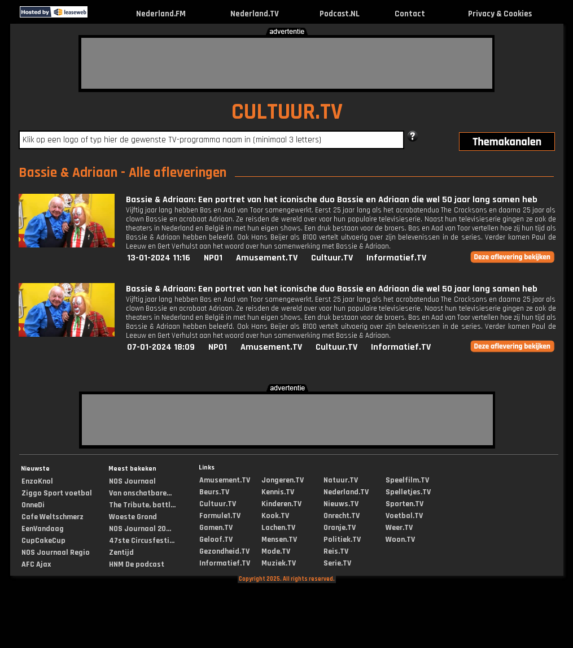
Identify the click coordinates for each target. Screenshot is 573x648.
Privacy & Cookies (500, 13)
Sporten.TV (404, 504)
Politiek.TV (342, 539)
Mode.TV (275, 551)
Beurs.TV (214, 492)
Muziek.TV (278, 563)
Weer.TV (399, 528)
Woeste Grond (133, 517)
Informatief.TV (396, 258)
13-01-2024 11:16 (158, 258)
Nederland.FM (161, 13)
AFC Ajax (36, 564)
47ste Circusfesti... (141, 541)
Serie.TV (337, 563)
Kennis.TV (277, 492)
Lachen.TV (278, 528)
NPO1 (213, 258)
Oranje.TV (339, 528)
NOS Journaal (132, 481)
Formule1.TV (219, 516)
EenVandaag (42, 529)
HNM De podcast (136, 564)
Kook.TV (275, 516)
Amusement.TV (267, 258)
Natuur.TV (340, 480)
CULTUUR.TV (287, 112)
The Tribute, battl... (142, 505)
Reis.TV (335, 551)
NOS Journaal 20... (140, 529)
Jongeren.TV (282, 480)
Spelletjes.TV (408, 492)
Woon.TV (400, 539)
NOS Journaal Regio (55, 552)
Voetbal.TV (404, 516)
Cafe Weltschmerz (52, 517)
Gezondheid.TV (224, 551)
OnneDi (33, 505)
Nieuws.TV (340, 504)
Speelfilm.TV (407, 480)
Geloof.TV (216, 539)
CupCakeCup (43, 541)
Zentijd (121, 552)
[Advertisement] (286, 63)
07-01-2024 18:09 (161, 347)
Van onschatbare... (140, 493)
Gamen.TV (216, 528)
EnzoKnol (37, 481)
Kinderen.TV (281, 504)
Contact (410, 13)
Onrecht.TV (341, 516)
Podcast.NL (340, 13)
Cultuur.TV (332, 258)
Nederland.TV (254, 13)
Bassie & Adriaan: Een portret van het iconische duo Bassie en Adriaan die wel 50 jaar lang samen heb (331, 200)
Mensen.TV (279, 539)
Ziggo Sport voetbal (56, 493)
